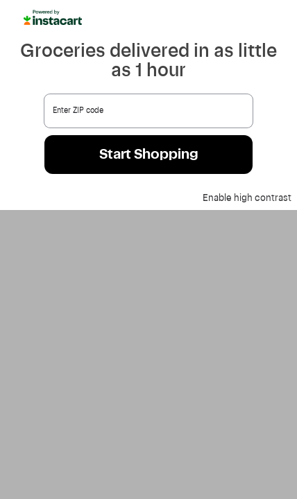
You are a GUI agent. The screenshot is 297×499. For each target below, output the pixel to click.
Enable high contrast (247, 198)
